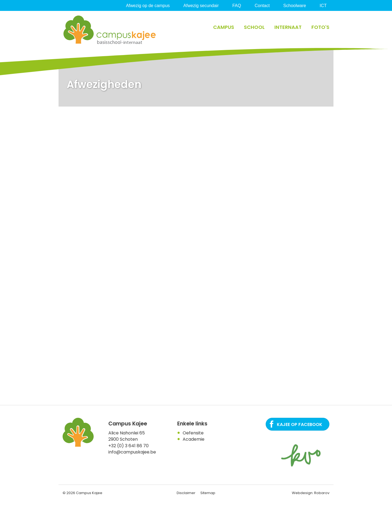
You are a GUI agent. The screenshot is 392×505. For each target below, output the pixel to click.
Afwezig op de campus (148, 5)
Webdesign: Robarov (310, 492)
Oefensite (193, 433)
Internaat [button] (288, 27)
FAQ (236, 5)
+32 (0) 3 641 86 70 (128, 446)
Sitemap (207, 492)
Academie (193, 439)
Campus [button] (223, 27)
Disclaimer (186, 492)
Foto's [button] (320, 27)
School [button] (254, 27)
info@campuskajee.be (132, 452)
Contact (262, 5)
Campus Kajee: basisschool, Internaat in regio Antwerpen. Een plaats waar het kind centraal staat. (110, 30)
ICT (323, 5)
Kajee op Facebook (299, 424)
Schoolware (294, 5)
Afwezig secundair (201, 5)
